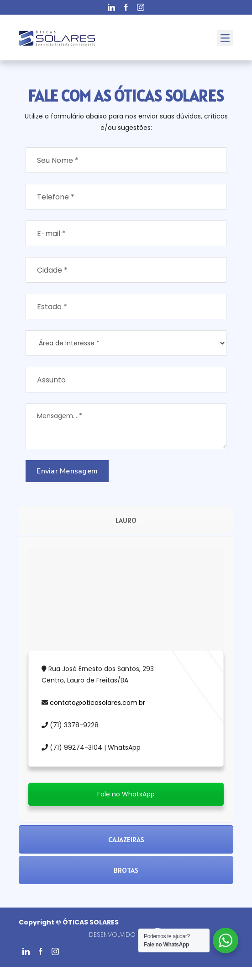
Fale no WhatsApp (126, 794)
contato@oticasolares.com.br (97, 702)
